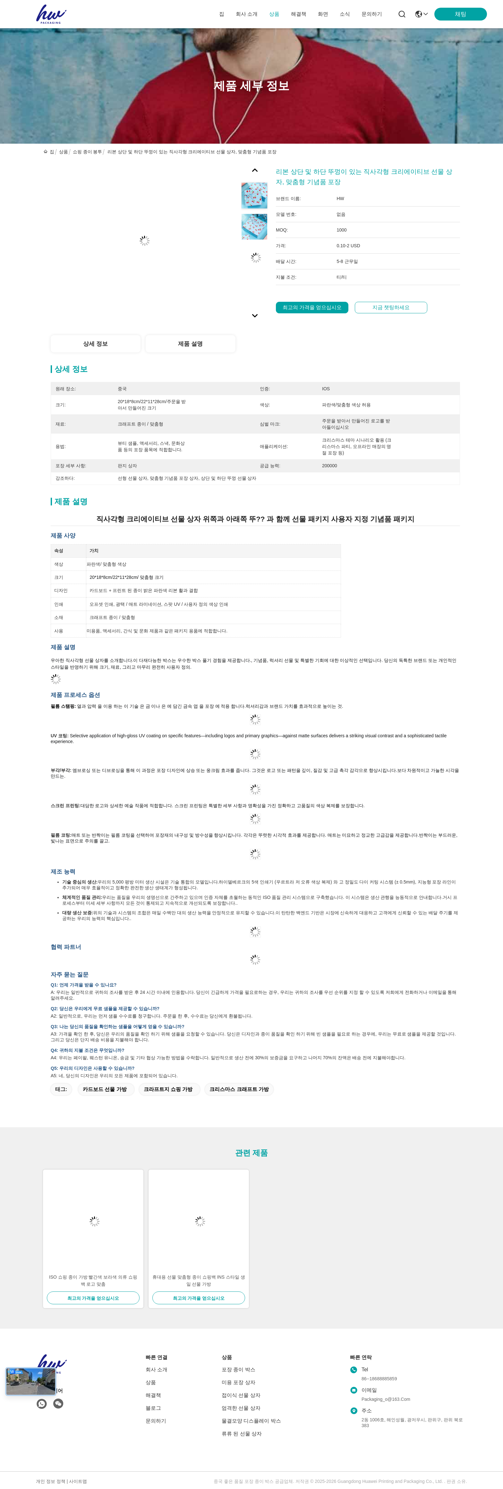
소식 (345, 14)
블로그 (153, 1408)
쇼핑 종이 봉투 (87, 151)
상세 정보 (95, 344)
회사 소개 (247, 14)
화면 (323, 14)
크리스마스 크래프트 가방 (239, 1089)
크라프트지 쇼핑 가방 (168, 1089)
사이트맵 (78, 1481)
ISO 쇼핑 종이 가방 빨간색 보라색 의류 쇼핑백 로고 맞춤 (93, 1280)
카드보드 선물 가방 (105, 1089)
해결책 (298, 14)
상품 (274, 14)
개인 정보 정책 (50, 1481)
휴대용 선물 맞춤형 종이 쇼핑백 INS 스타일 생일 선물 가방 (198, 1280)
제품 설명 (190, 344)
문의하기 (372, 14)
